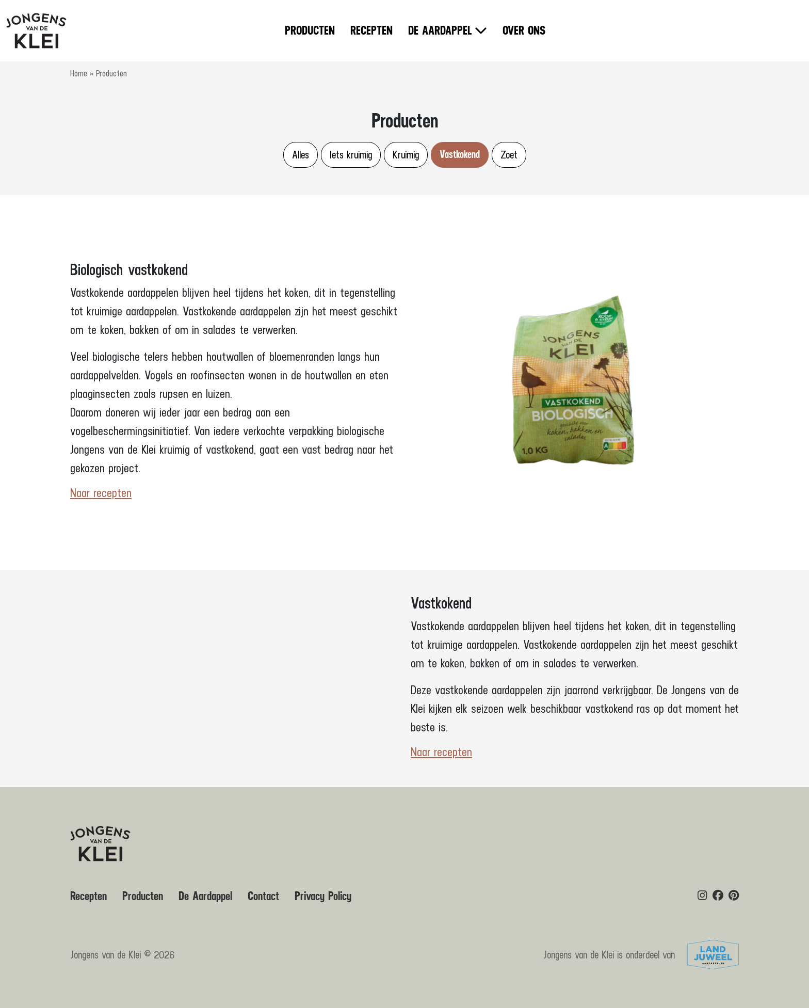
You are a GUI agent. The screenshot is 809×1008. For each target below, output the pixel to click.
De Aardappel (440, 31)
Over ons (524, 31)
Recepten (371, 31)
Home (78, 73)
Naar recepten (101, 493)
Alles (300, 154)
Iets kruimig (351, 154)
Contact (263, 896)
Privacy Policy (323, 896)
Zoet (508, 154)
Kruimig (406, 154)
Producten (310, 31)
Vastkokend (460, 154)
